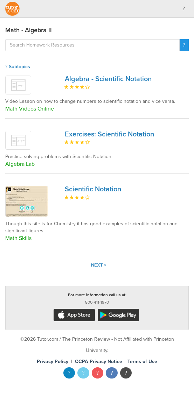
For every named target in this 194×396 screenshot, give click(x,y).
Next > (98, 265)
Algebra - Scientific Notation (108, 79)
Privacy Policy (52, 362)
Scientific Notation (93, 189)
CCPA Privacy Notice (98, 362)
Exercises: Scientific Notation (109, 134)
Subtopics (17, 67)
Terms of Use (142, 362)
